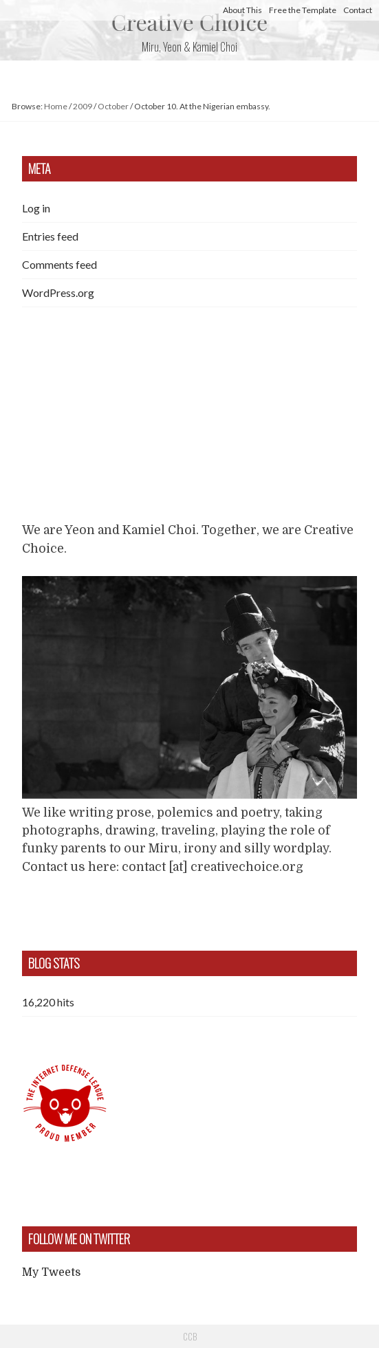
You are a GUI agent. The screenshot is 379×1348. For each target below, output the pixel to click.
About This (242, 10)
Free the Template (302, 10)
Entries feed (50, 236)
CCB (190, 1336)
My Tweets (51, 1272)
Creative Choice (189, 21)
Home (55, 106)
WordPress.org (58, 292)
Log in (36, 207)
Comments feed (59, 264)
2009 (82, 106)
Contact (357, 10)
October (113, 106)
